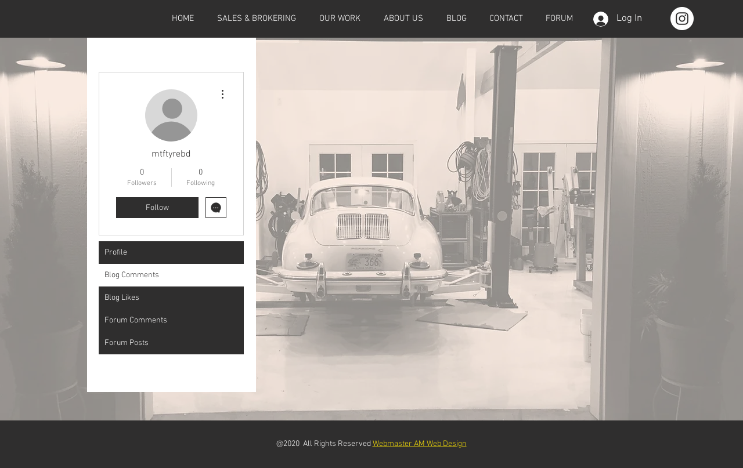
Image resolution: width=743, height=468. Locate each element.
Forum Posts (126, 343)
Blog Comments (131, 275)
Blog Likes (121, 298)
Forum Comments (135, 320)
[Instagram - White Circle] (682, 18)
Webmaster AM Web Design (420, 444)
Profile (115, 252)
